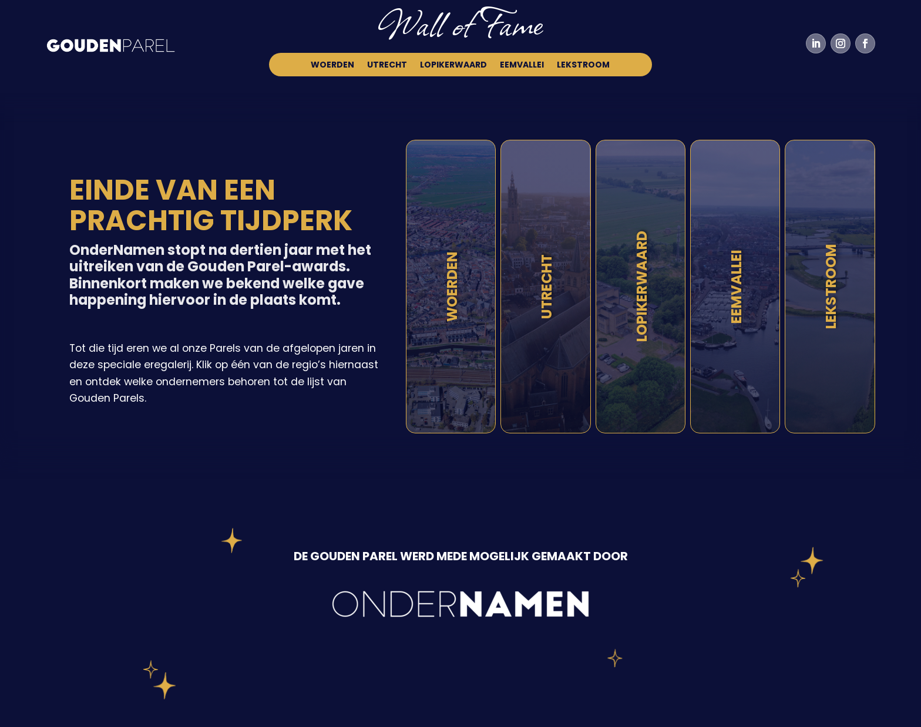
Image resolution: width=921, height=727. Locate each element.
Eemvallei (522, 65)
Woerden (332, 65)
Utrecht (387, 65)
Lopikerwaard (453, 65)
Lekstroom (583, 65)
